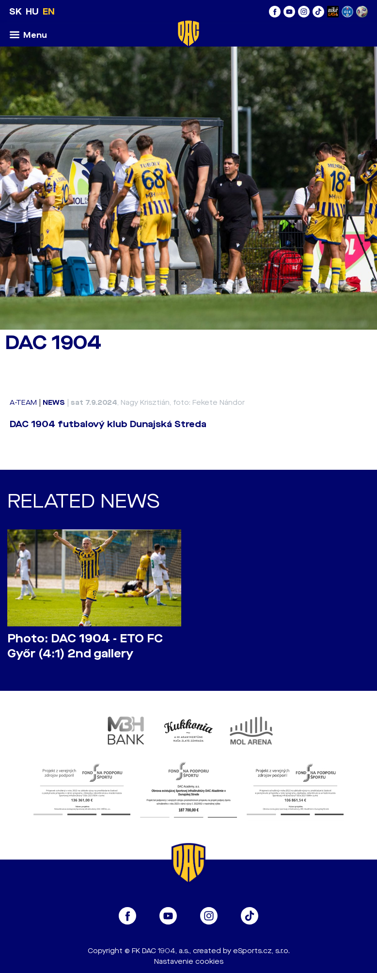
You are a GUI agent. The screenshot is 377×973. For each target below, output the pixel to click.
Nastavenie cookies (188, 961)
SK (15, 11)
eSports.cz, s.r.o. (261, 951)
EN (49, 11)
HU (32, 11)
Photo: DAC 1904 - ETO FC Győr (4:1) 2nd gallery (85, 646)
